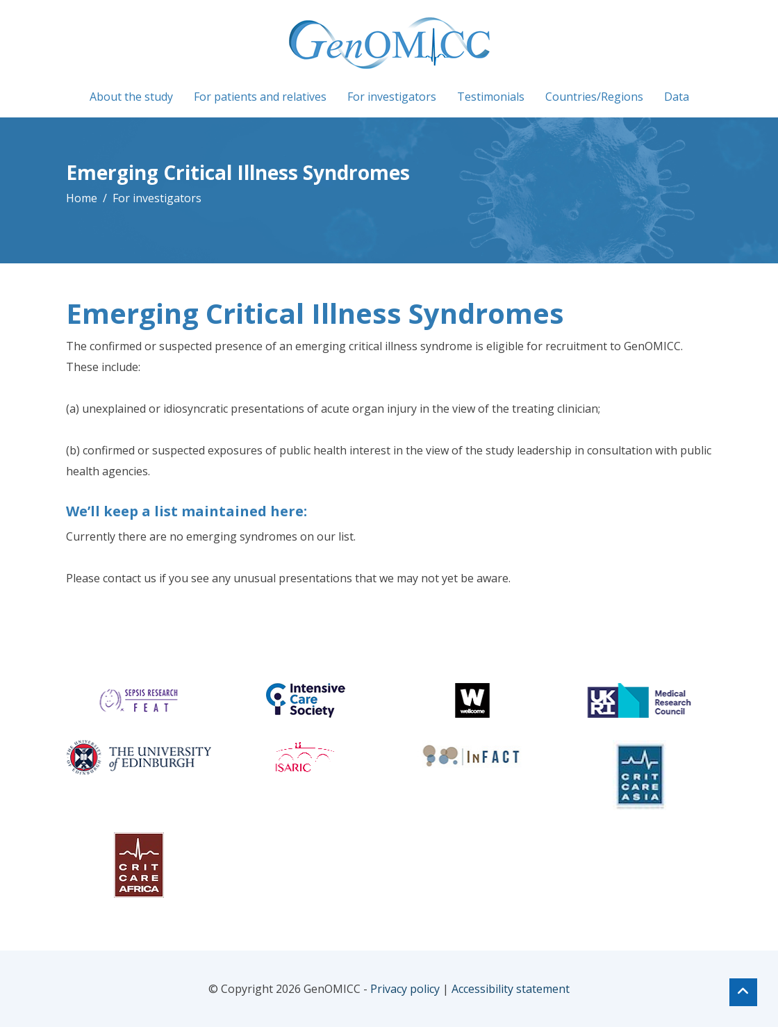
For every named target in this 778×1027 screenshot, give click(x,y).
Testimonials (490, 96)
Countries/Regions (594, 96)
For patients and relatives (260, 96)
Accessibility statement (511, 988)
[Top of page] (743, 992)
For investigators (391, 96)
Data (676, 96)
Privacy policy (405, 988)
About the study (131, 96)
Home (81, 198)
